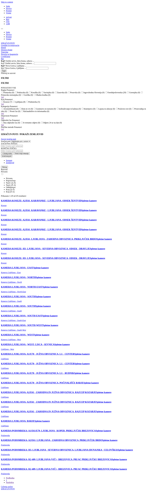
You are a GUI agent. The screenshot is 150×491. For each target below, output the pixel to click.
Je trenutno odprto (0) (31, 123)
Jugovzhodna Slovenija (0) (93, 92)
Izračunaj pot (6, 156)
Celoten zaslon (7, 487)
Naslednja (10, 482)
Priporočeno (11, 181)
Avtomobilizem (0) (10, 109)
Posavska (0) (74, 92)
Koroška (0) (35, 92)
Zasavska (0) (61, 92)
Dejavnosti (9, 116)
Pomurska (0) (8, 92)
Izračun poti (6, 141)
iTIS (7, 22)
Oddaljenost (10, 187)
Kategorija (9, 106)
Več (2, 97)
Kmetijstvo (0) (89, 109)
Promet (9, 11)
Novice (9, 8)
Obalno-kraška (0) (42, 95)
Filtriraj (4, 167)
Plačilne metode (11, 127)
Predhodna (10, 478)
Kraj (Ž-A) (10, 192)
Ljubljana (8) (19, 102)
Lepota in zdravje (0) (106, 109)
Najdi (4, 71)
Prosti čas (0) (14, 111)
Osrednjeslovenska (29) (116, 92)
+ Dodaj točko (7, 153)
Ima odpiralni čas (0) (11, 123)
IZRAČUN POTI (8, 43)
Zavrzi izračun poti (8, 139)
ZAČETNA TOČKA (9, 144)
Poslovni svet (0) (124, 109)
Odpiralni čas (10, 120)
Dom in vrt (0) (26, 109)
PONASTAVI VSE (8, 88)
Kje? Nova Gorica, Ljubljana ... (13, 68)
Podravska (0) (22, 92)
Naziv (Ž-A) (11, 185)
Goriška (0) (27, 95)
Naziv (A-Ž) (11, 183)
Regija (7, 90)
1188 (8, 24)
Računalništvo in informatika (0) (35, 111)
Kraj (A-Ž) (10, 189)
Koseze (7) (7, 102)
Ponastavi (10, 90)
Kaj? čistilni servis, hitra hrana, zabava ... (17, 63)
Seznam (9, 160)
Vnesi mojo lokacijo (22, 153)
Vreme (8, 13)
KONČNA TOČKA (9, 148)
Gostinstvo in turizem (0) (45, 109)
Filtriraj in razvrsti (8, 73)
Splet (8, 6)
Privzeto (9, 178)
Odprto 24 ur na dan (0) (51, 123)
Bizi (7, 19)
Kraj (7, 99)
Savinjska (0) (48, 92)
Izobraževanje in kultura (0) (69, 109)
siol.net (9, 17)
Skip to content (7, 2)
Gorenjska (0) (133, 92)
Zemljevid (10, 163)
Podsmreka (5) (33, 102)
